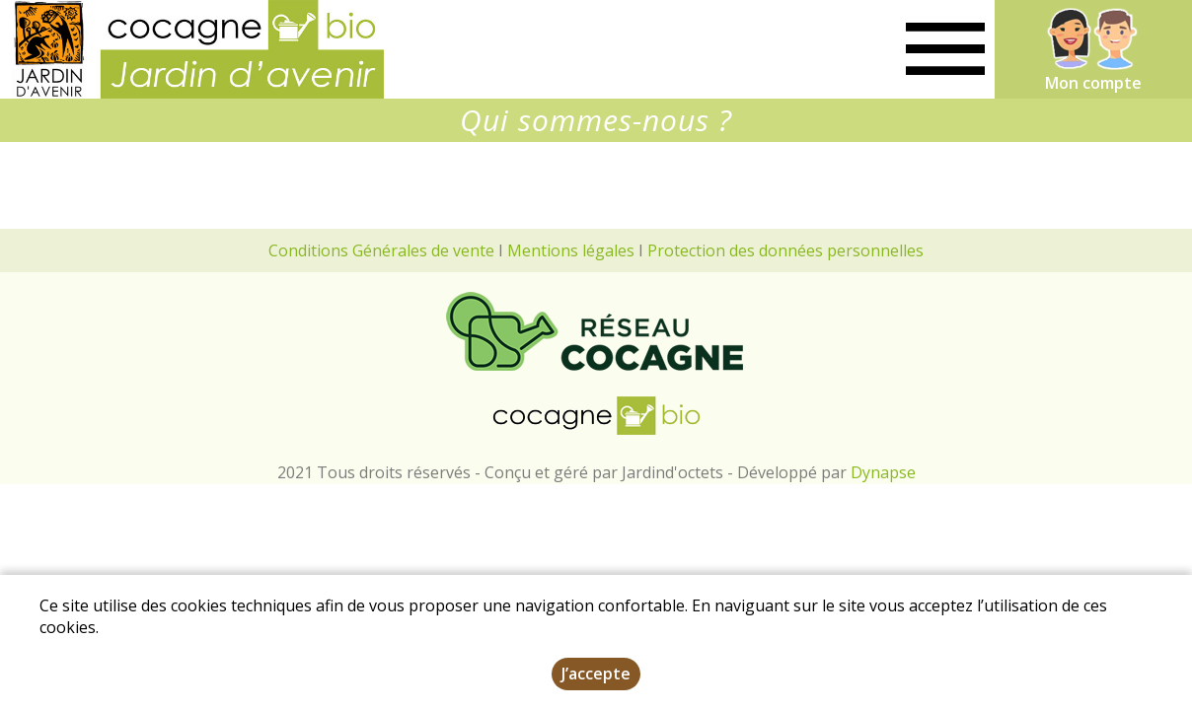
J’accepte (596, 677)
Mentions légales (570, 250)
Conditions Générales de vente (381, 250)
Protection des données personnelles (785, 250)
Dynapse (883, 472)
